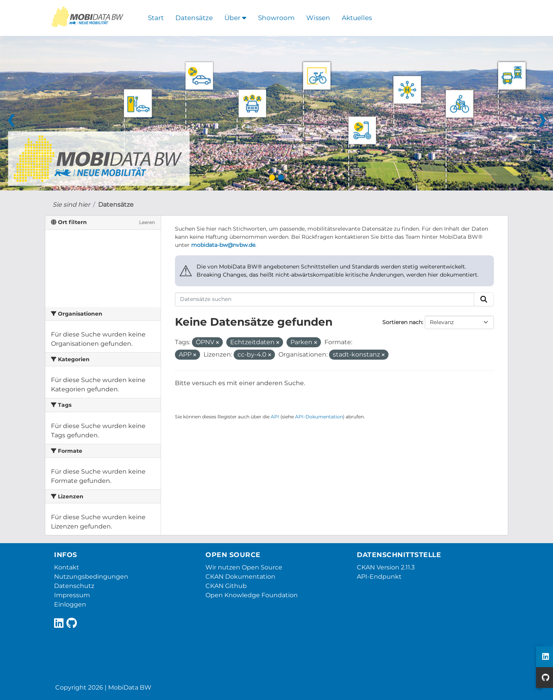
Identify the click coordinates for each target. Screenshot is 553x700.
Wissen (318, 18)
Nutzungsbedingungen (91, 576)
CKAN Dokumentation (240, 576)
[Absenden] (484, 299)
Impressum (72, 595)
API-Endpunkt (379, 576)
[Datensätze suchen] (325, 299)
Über (235, 18)
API (275, 417)
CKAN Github (226, 586)
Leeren (147, 222)
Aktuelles (357, 18)
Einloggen (70, 604)
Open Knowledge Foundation (251, 595)
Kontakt (66, 567)
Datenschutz (74, 586)
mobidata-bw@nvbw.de (223, 244)
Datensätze (194, 18)
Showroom (276, 18)
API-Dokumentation (319, 417)
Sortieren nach (402, 322)
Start (156, 18)
